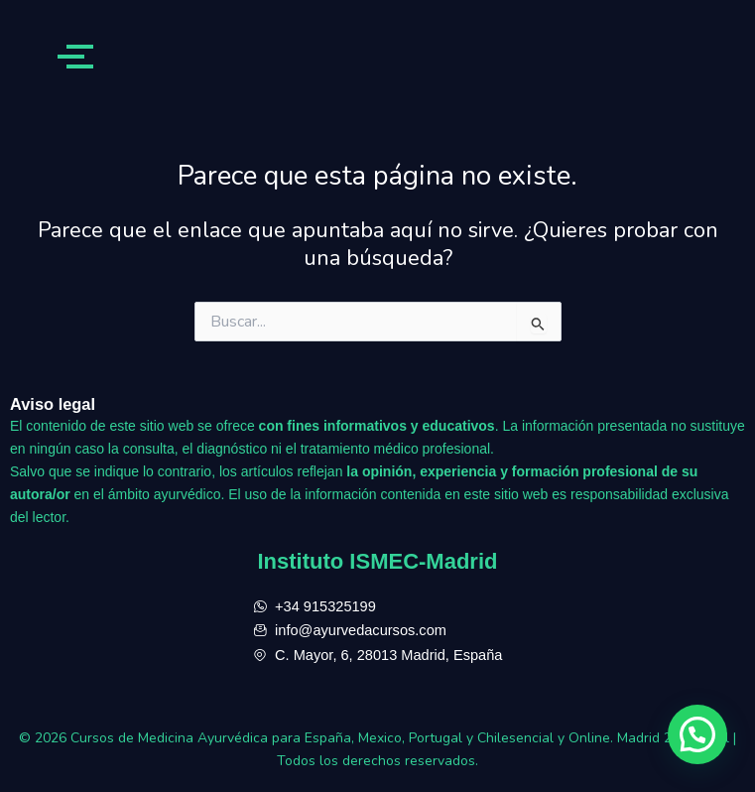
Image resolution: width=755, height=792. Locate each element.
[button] (697, 734)
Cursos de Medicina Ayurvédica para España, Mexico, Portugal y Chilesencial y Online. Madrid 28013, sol (401, 737)
